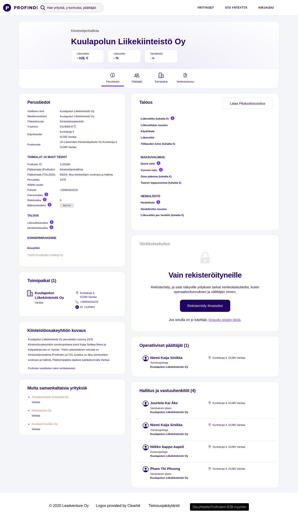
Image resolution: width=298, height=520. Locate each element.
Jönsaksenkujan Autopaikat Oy (50, 396)
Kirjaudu (266, 7)
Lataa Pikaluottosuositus (247, 103)
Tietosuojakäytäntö (164, 506)
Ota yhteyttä (236, 7)
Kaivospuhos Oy (41, 410)
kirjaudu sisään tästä (224, 320)
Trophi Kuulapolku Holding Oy (45, 254)
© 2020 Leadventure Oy (69, 506)
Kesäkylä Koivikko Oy (45, 423)
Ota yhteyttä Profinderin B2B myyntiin (219, 507)
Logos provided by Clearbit (118, 506)
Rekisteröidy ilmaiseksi (205, 306)
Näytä (67, 205)
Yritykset (205, 7)
